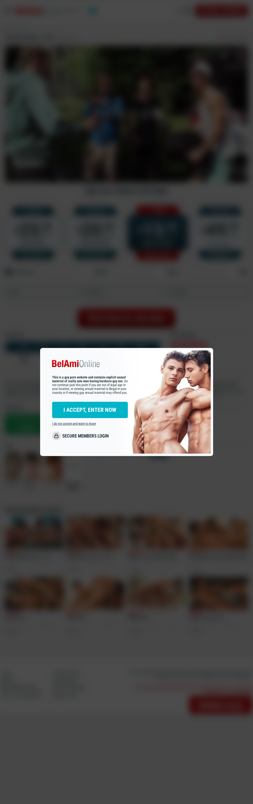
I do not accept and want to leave (74, 424)
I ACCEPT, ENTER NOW (89, 410)
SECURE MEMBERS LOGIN (85, 436)
